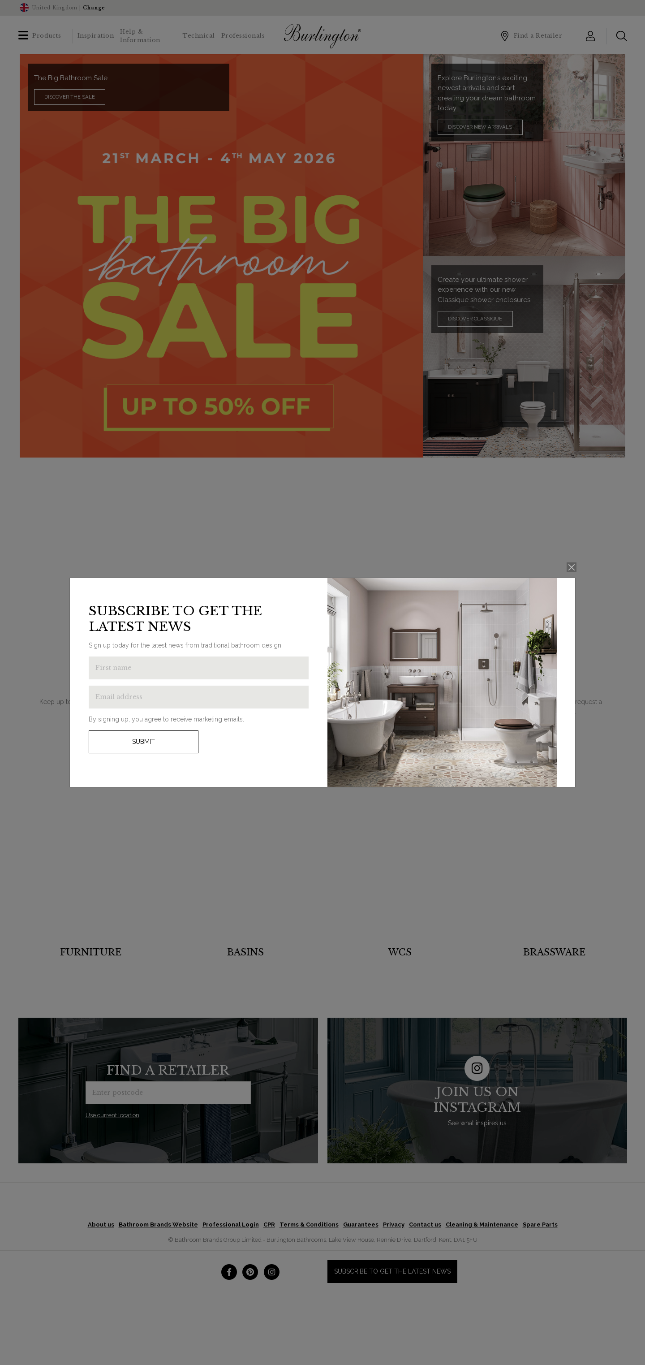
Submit (143, 741)
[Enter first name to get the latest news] (199, 668)
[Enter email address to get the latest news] (199, 697)
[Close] (571, 567)
